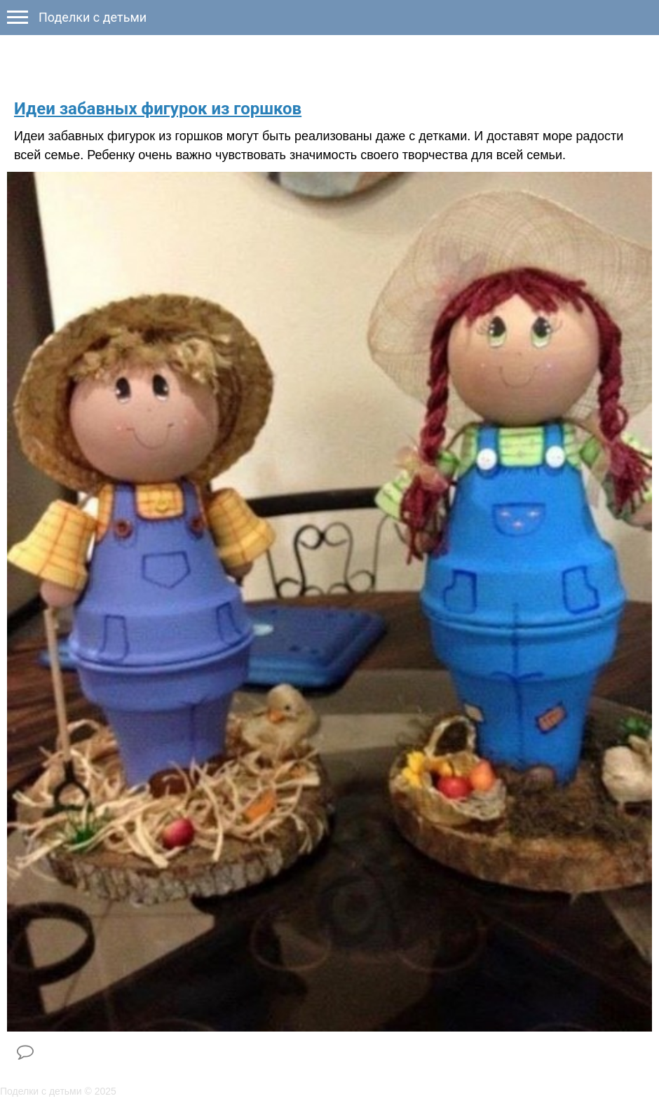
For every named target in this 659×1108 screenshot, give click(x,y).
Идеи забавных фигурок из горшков (157, 109)
